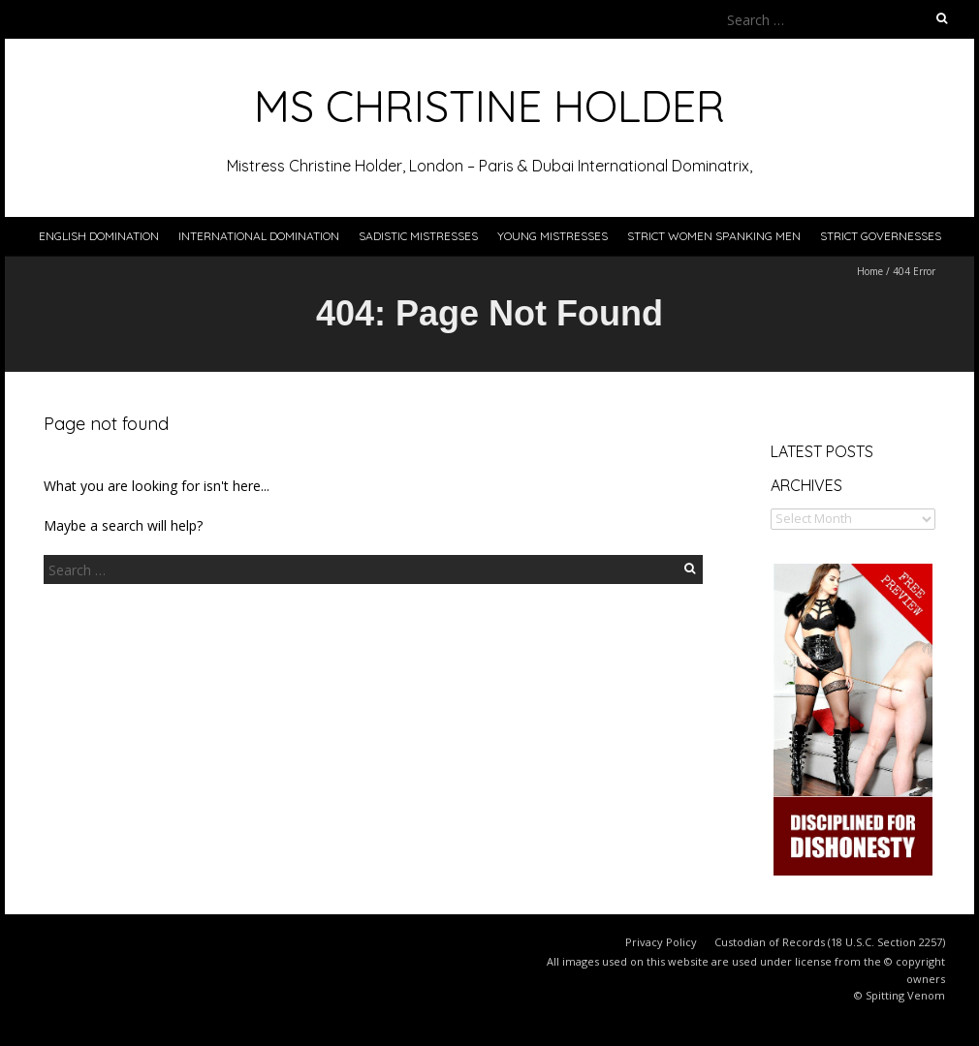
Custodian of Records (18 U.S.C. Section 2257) (829, 942)
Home (870, 271)
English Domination (99, 236)
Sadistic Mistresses (418, 236)
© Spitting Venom (899, 995)
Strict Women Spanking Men (714, 236)
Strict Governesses (880, 236)
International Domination (258, 236)
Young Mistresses (552, 236)
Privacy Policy (661, 942)
